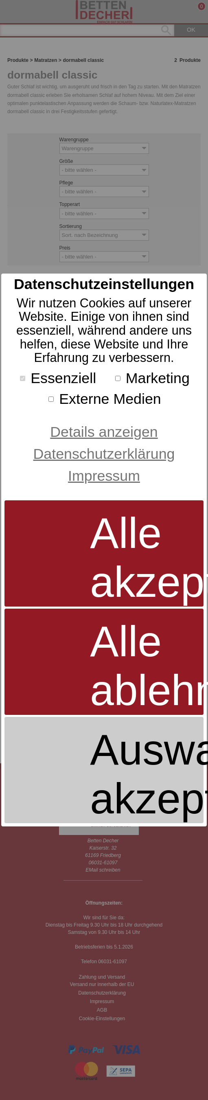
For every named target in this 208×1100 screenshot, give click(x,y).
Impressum (104, 476)
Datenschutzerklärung (104, 454)
